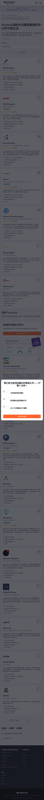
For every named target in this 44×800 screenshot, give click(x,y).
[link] (36, 3)
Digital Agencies (12, 15)
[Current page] (22, 720)
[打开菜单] (40, 3)
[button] (22, 46)
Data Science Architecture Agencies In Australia (15, 17)
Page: (17, 720)
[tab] (4, 728)
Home (3, 15)
